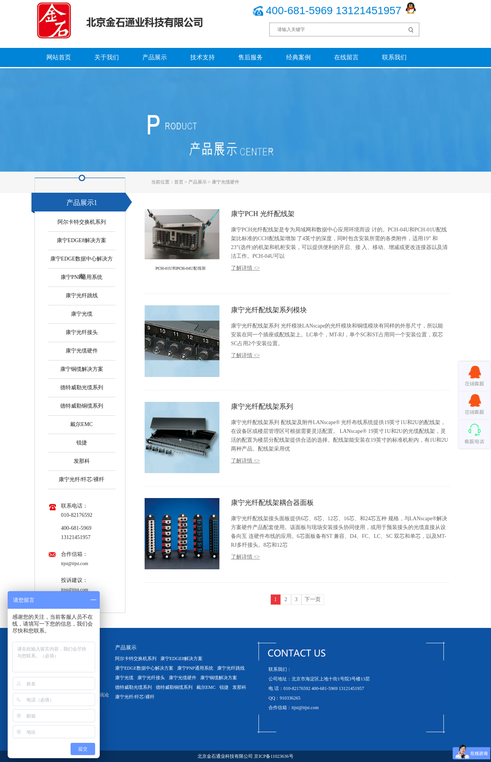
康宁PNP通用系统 (82, 277)
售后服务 (250, 57)
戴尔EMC (81, 424)
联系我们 (394, 57)
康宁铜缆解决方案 (81, 369)
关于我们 (106, 57)
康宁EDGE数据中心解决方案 (144, 668)
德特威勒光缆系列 (81, 387)
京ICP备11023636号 (273, 756)
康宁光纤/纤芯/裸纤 (82, 479)
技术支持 (202, 57)
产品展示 (154, 57)
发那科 (82, 461)
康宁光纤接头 (82, 332)
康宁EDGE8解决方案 (81, 240)
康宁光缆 (81, 314)
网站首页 (58, 57)
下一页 (313, 599)
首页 (178, 182)
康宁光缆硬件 (225, 182)
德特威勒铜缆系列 (81, 406)
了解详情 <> (245, 268)
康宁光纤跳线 (82, 295)
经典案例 (298, 57)
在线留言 (346, 57)
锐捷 (81, 443)
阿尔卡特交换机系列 (82, 222)
